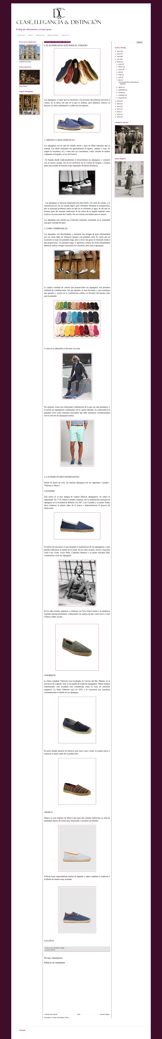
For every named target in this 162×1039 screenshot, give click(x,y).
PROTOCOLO (40, 35)
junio (120, 77)
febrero (120, 67)
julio (119, 80)
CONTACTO (65, 35)
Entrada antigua (104, 1014)
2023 (118, 112)
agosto (120, 87)
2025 (118, 114)
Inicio (78, 1014)
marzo (120, 69)
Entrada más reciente (51, 1014)
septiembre (122, 90)
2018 (118, 62)
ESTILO (30, 35)
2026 (118, 117)
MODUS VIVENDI (52, 35)
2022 (118, 109)
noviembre (121, 95)
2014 (118, 51)
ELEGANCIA (21, 35)
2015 (118, 54)
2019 (118, 101)
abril (119, 72)
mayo (120, 75)
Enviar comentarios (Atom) (61, 1017)
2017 (118, 59)
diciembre (121, 98)
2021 (118, 106)
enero (120, 64)
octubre (120, 92)
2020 (118, 104)
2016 (118, 56)
